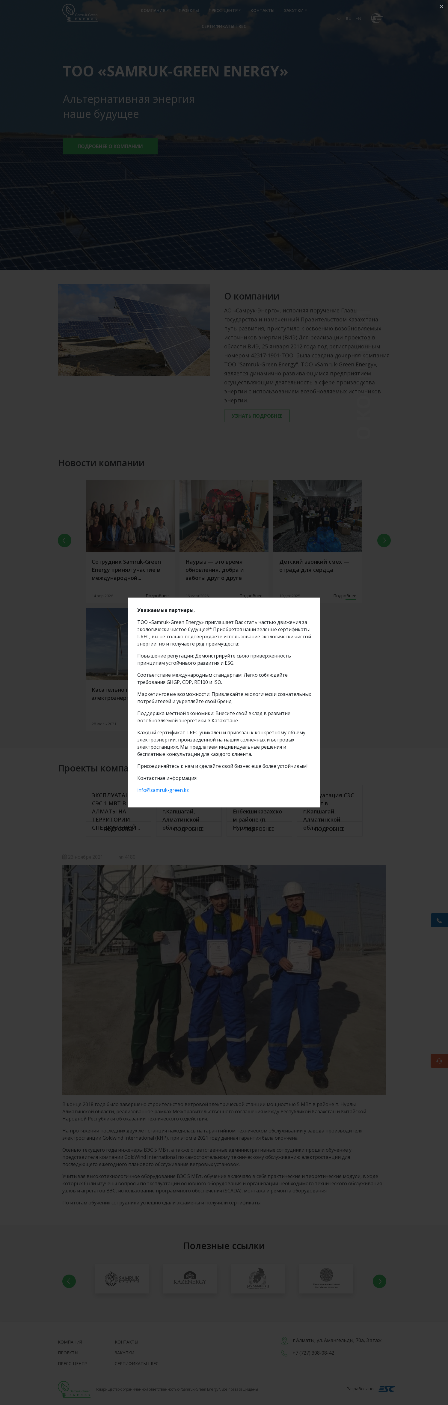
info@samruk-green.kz (163, 790)
